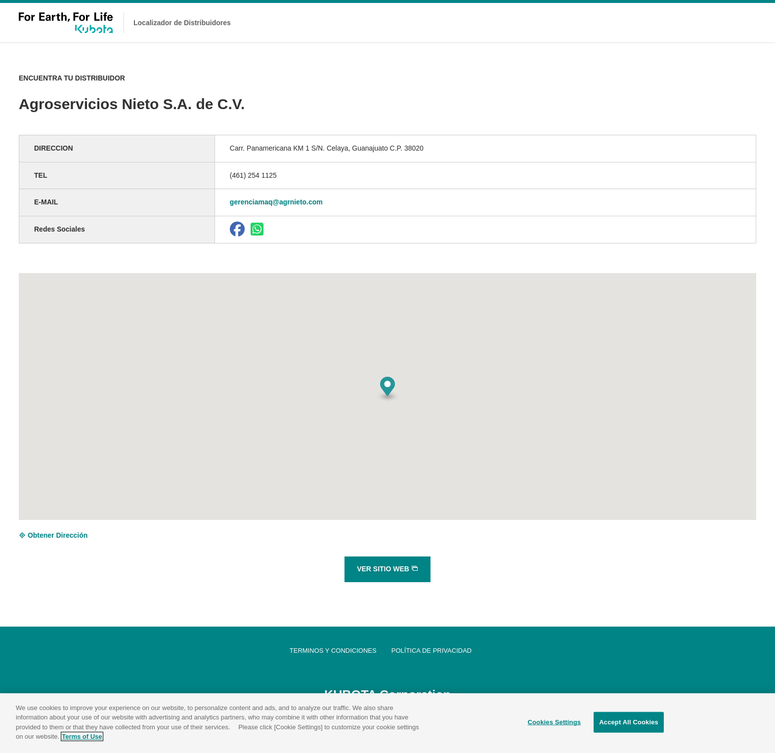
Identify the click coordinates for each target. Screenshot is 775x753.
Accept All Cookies (628, 723)
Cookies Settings (554, 723)
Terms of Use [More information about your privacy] (82, 738)
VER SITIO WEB (387, 569)
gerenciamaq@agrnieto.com (276, 202)
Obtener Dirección (53, 535)
